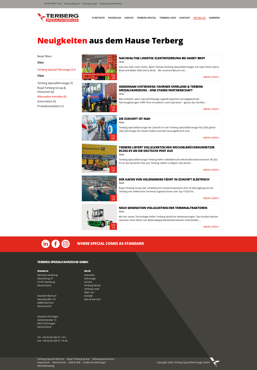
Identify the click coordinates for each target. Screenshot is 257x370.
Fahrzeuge (114, 17)
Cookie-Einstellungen (94, 362)
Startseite (98, 17)
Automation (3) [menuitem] (46, 101)
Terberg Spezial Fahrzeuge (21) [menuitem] (56, 69)
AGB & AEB (74, 362)
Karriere (214, 17)
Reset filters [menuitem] (44, 56)
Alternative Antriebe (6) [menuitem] (51, 96)
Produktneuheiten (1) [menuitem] (50, 106)
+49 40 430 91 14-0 (52, 3)
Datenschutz (59, 362)
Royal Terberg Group (78, 358)
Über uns (89, 292)
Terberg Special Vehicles (110, 3)
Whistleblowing (45, 365)
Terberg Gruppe (89, 3)
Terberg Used (167, 17)
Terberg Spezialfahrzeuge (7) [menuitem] (55, 83)
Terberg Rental (146, 17)
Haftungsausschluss (103, 358)
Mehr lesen (211, 77)
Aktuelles (199, 17)
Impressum (43, 362)
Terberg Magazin (72, 3)
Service (129, 17)
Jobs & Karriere (92, 299)
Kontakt (184, 17)
